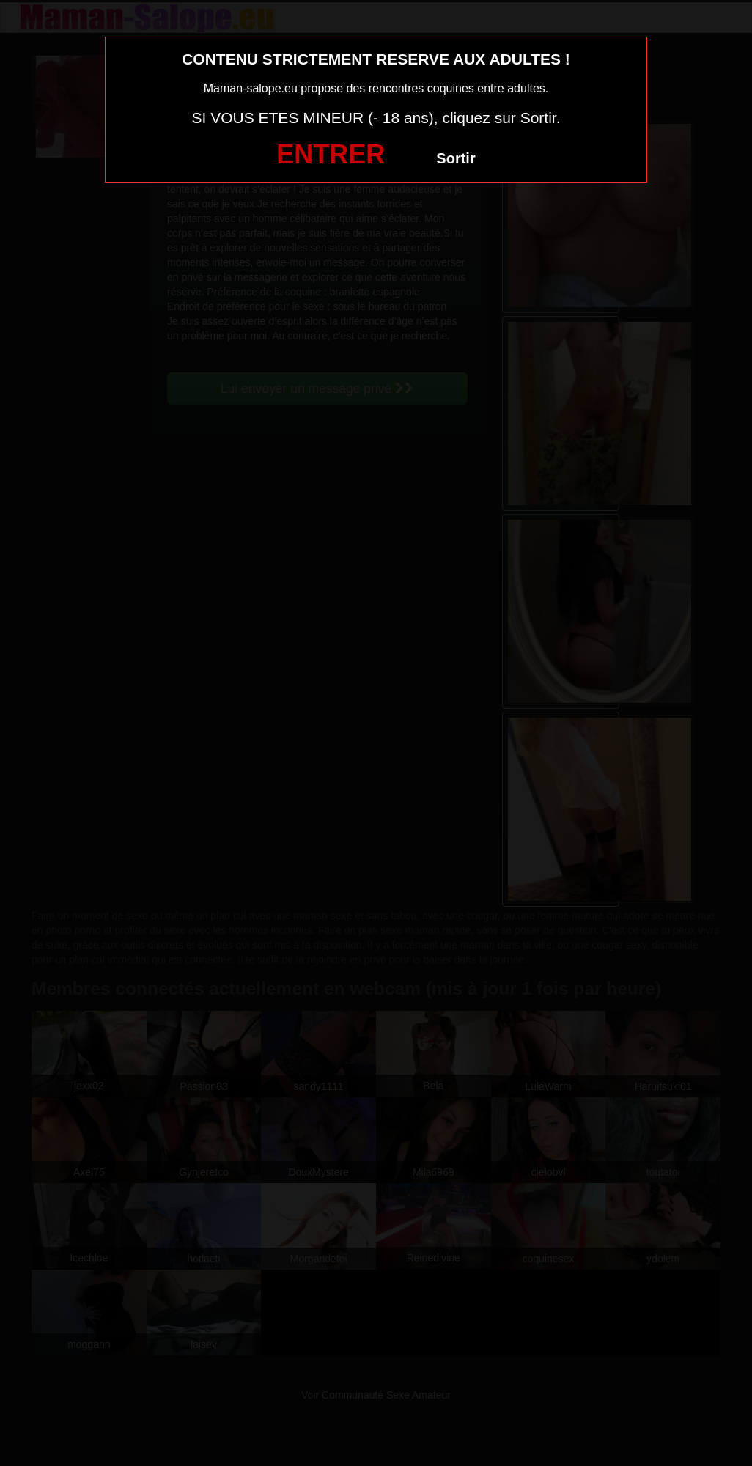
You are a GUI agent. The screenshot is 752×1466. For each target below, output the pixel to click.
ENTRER (330, 154)
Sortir (455, 158)
